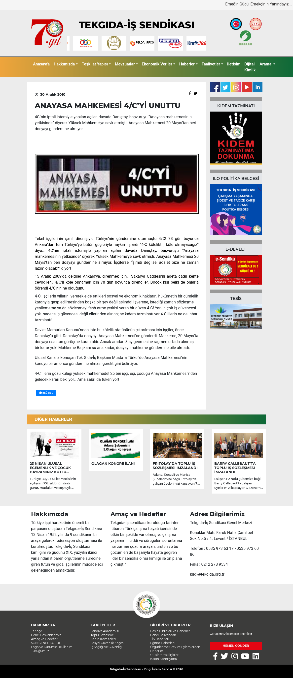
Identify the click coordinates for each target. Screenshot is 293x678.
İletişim (234, 64)
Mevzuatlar (125, 64)
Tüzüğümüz (40, 651)
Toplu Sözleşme (102, 635)
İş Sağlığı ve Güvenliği (106, 647)
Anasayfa (41, 64)
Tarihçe (36, 631)
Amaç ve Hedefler (44, 639)
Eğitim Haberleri (162, 643)
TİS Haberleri (159, 639)
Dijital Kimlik (250, 67)
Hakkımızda (64, 64)
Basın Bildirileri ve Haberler (170, 631)
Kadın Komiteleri (103, 639)
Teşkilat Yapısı (95, 64)
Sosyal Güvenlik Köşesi (107, 643)
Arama (266, 64)
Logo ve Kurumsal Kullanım (52, 647)
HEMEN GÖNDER (236, 646)
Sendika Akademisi (105, 631)
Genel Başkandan (163, 635)
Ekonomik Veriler (157, 64)
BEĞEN (46, 392)
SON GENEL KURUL (46, 643)
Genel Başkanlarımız (46, 635)
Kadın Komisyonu (163, 659)
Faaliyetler (211, 64)
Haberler (187, 64)
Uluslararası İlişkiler (164, 655)
